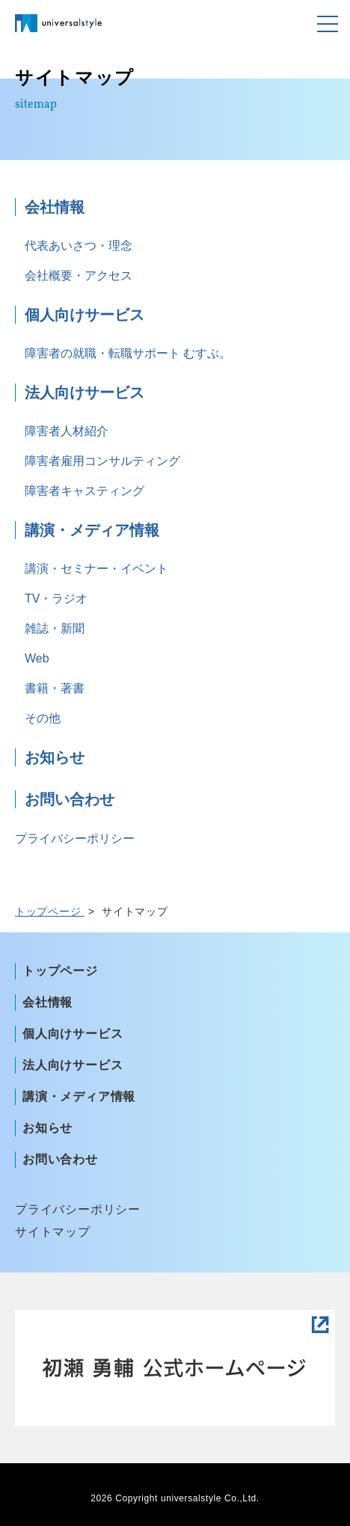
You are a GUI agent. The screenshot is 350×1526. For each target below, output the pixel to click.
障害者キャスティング (84, 490)
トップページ (60, 970)
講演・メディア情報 (92, 530)
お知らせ (55, 757)
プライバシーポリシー (75, 838)
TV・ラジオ (56, 598)
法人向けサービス (84, 392)
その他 (43, 718)
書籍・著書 (55, 688)
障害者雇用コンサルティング (102, 461)
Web (37, 658)
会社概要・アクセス (78, 275)
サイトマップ (52, 1231)
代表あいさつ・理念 (78, 245)
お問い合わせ (69, 799)
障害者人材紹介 (66, 431)
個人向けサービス (84, 315)
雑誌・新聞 (55, 628)
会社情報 (55, 207)
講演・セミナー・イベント (96, 568)
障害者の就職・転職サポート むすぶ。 (128, 353)
